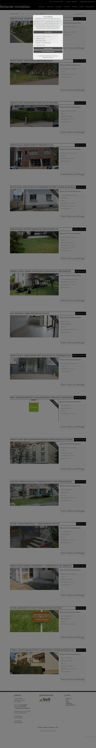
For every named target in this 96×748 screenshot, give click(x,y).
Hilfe (58, 28)
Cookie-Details (41, 56)
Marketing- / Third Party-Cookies (43, 43)
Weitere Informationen (48, 57)
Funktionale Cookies (40, 38)
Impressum (55, 56)
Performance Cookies (41, 40)
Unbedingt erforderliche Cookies (43, 36)
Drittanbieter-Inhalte (40, 45)
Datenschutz (49, 56)
